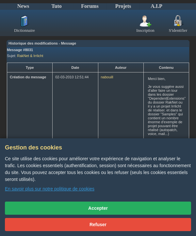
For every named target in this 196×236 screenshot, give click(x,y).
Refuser (98, 224)
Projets (123, 6)
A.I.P (156, 6)
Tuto (56, 6)
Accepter (98, 208)
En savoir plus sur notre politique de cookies (49, 188)
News (23, 6)
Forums (89, 6)
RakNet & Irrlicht (30, 56)
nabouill (107, 77)
